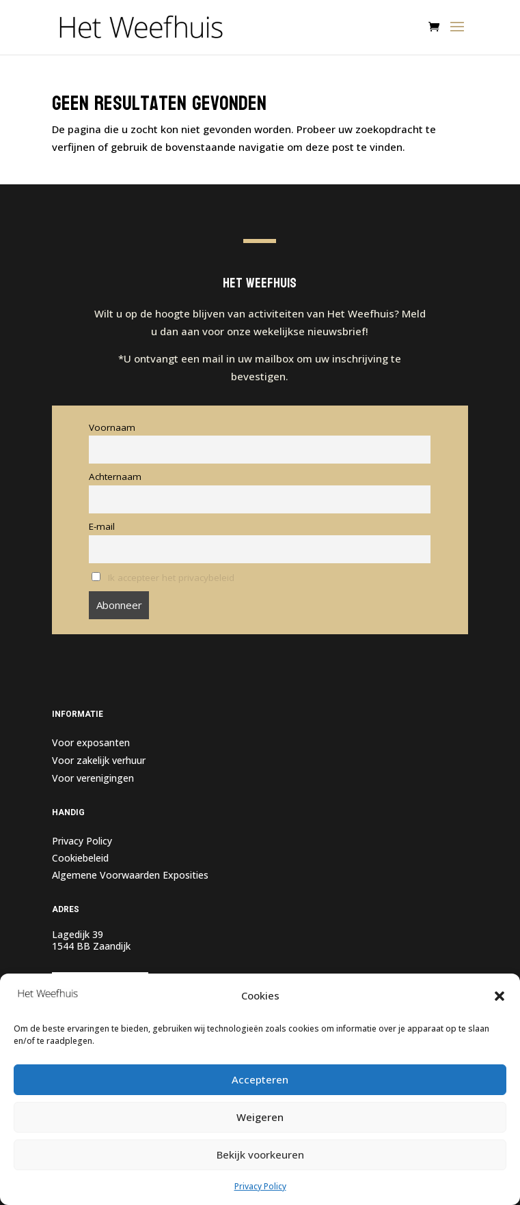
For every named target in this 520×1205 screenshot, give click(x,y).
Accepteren (260, 1079)
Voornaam (112, 427)
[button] (499, 996)
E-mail (102, 526)
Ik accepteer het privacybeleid (171, 577)
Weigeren (260, 1117)
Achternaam (115, 476)
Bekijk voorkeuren (260, 1154)
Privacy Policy (260, 1186)
